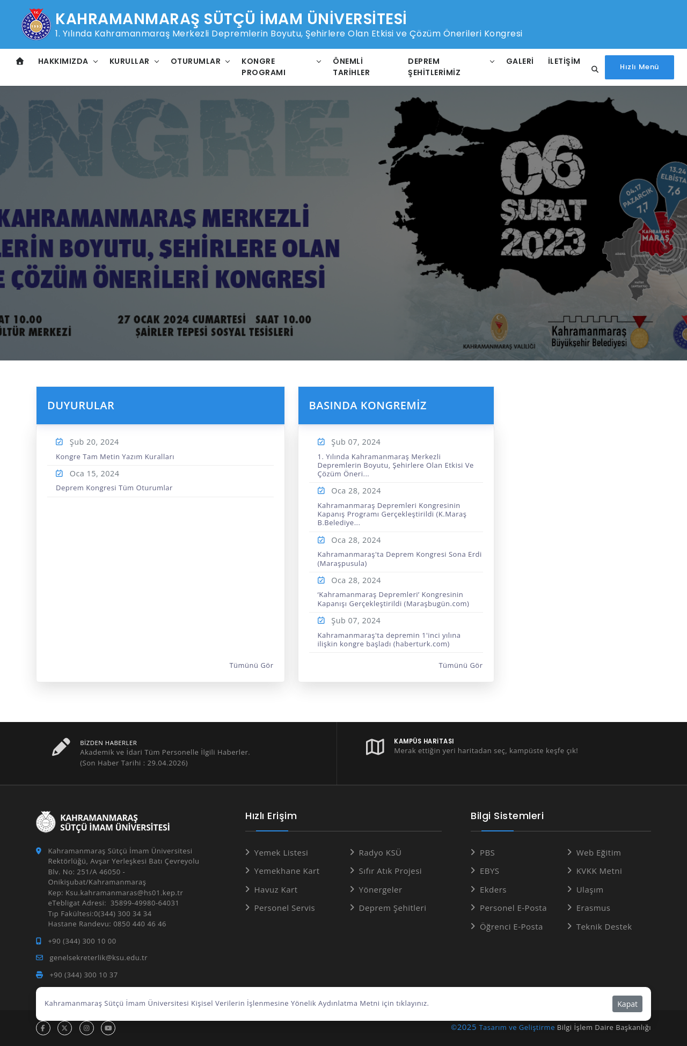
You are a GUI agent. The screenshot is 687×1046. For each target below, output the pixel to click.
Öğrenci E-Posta (511, 926)
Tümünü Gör (251, 666)
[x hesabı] (64, 1028)
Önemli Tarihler (351, 67)
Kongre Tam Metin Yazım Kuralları (115, 456)
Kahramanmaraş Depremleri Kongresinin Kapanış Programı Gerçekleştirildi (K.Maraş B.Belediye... (392, 514)
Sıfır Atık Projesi (390, 870)
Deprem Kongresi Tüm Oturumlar (114, 487)
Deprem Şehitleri (393, 907)
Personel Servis (285, 907)
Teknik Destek (604, 926)
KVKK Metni (599, 870)
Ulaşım (590, 889)
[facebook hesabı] (43, 1028)
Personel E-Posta (513, 907)
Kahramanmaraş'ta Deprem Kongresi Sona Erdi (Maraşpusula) (400, 558)
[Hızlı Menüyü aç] (639, 67)
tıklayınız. (412, 1003)
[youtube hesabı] (108, 1028)
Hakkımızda (63, 61)
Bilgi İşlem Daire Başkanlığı (604, 1027)
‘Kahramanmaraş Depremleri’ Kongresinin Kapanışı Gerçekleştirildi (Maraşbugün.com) (394, 599)
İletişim (564, 61)
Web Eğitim (599, 852)
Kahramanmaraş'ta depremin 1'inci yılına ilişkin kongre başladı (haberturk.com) (389, 639)
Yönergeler (381, 889)
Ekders (493, 889)
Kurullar (129, 61)
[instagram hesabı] (86, 1028)
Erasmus (593, 907)
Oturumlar (196, 61)
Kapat (627, 1004)
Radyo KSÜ (380, 852)
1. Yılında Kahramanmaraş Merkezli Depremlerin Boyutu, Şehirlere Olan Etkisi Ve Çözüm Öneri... (396, 465)
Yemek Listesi (281, 852)
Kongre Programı (264, 67)
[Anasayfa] (20, 61)
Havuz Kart (276, 889)
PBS (487, 852)
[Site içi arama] (592, 69)
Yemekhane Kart (287, 870)
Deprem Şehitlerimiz (434, 67)
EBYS (490, 870)
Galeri (520, 61)
